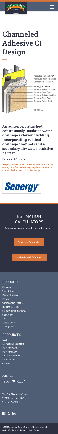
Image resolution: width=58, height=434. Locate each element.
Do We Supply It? (10, 347)
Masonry (6, 298)
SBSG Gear (7, 314)
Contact (6, 363)
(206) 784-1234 (13, 381)
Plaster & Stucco (10, 294)
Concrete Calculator (29, 242)
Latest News (8, 359)
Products (10, 281)
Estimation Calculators (13, 343)
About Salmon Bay (11, 355)
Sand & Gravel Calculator (29, 257)
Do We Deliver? (9, 351)
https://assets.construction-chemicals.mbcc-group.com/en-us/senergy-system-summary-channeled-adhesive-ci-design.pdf (28, 167)
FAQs (4, 339)
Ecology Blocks (9, 326)
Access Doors (8, 322)
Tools (5, 318)
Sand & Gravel (8, 291)
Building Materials (10, 306)
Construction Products (13, 302)
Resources (11, 334)
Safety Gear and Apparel (14, 310)
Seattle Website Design (11, 430)
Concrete (6, 287)
